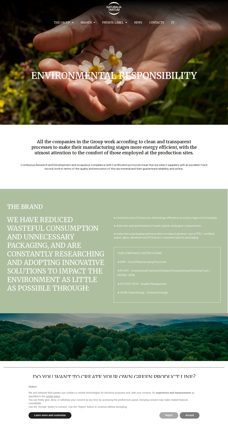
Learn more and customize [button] (50, 415)
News (138, 22)
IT (172, 22)
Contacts (156, 22)
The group (63, 22)
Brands (88, 22)
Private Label (114, 22)
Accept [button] (189, 415)
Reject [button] (169, 415)
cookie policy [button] (53, 396)
